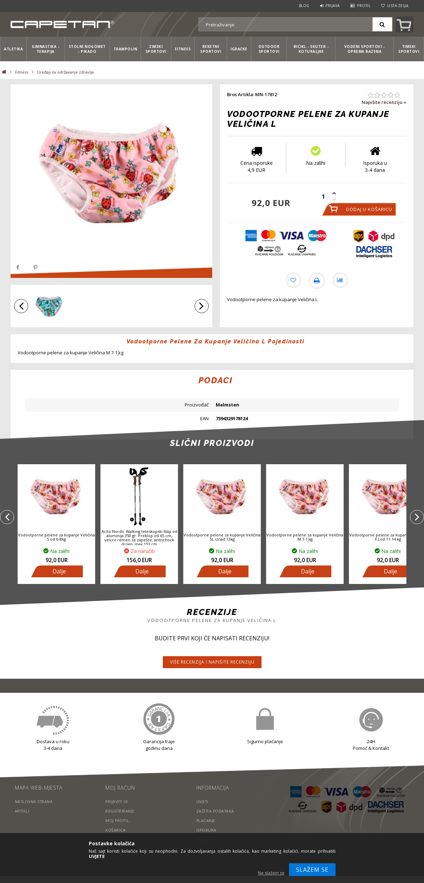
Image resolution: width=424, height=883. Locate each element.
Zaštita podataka (216, 811)
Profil (363, 5)
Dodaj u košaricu (369, 209)
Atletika (13, 48)
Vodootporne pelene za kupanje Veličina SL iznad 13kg (222, 537)
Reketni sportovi (210, 49)
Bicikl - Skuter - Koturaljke (311, 49)
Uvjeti (202, 801)
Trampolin (125, 48)
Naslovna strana (34, 801)
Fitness (183, 48)
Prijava (332, 5)
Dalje (59, 571)
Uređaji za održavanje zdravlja (65, 72)
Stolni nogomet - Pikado (87, 49)
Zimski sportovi (156, 49)
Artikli (22, 811)
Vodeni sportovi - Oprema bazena (364, 49)
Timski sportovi (408, 49)
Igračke (239, 48)
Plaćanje (206, 820)
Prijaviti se (117, 801)
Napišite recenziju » (384, 102)
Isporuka (206, 830)
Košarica (115, 830)
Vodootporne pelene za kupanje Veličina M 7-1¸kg (304, 537)
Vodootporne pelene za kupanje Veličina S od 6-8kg (56, 537)
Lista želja (397, 5)
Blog (304, 5)
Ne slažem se (271, 873)
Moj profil (117, 820)
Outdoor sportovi (269, 49)
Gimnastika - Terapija (45, 49)
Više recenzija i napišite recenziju (212, 662)
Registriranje (120, 811)
